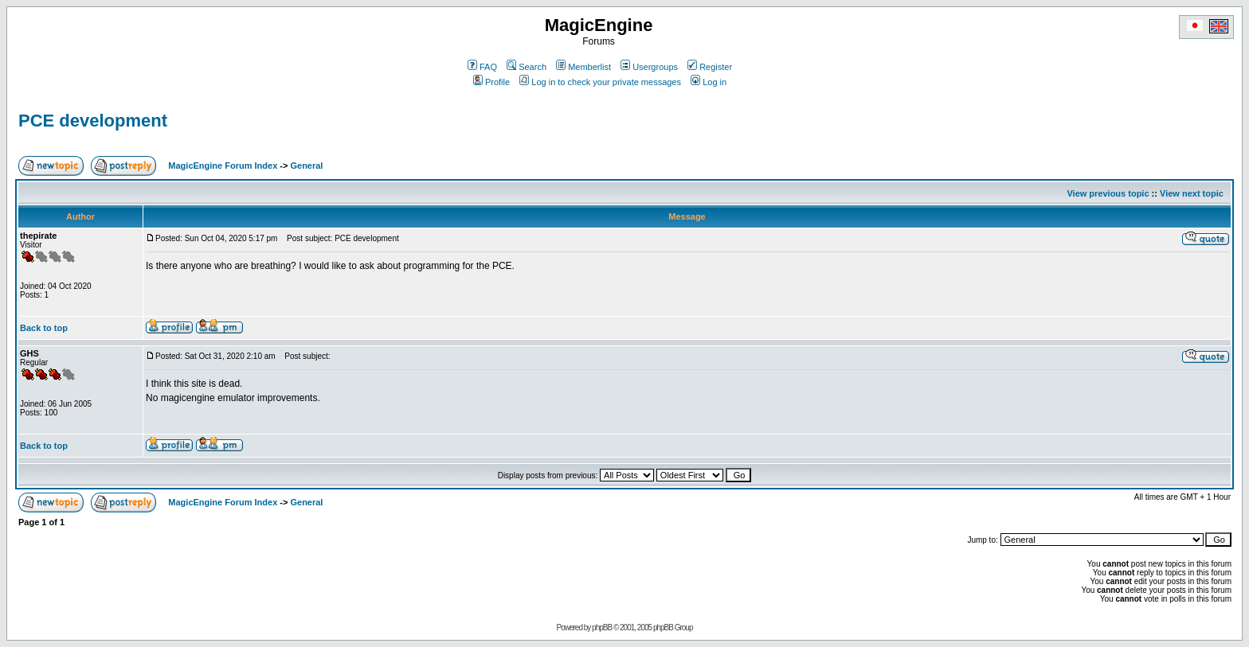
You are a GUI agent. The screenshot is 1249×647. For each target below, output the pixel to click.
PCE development (92, 121)
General (306, 165)
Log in (708, 82)
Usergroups (649, 67)
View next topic (1192, 193)
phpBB (602, 627)
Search (526, 67)
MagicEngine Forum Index (222, 165)
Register (709, 67)
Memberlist (583, 67)
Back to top (44, 328)
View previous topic (1108, 193)
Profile (491, 82)
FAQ (482, 67)
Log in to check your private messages (600, 82)
